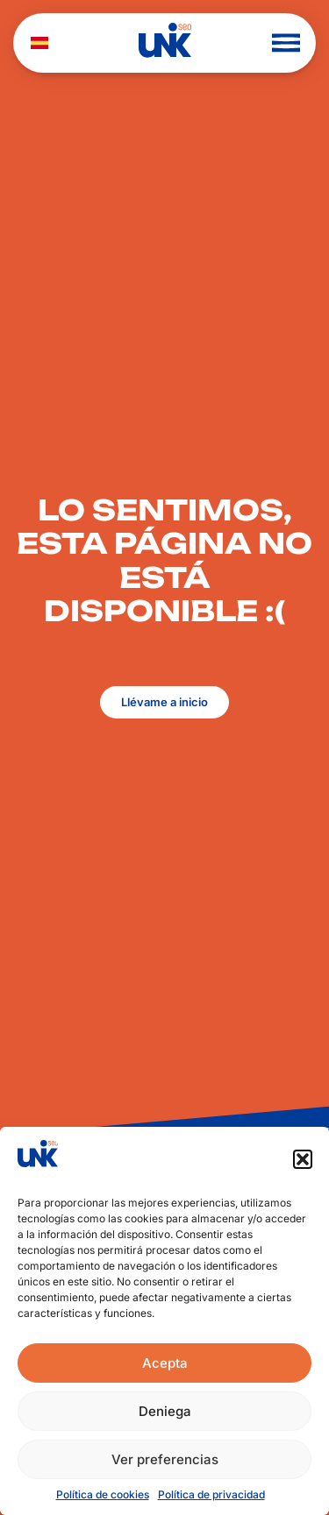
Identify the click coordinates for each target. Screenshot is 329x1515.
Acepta (165, 1363)
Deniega (165, 1411)
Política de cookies (102, 1494)
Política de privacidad (211, 1494)
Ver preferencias (164, 1459)
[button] (302, 1159)
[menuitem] (39, 42)
